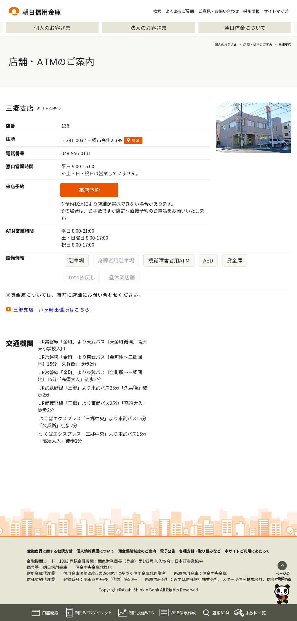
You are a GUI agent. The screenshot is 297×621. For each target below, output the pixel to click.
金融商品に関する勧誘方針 (50, 551)
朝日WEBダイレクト (93, 612)
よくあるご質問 (180, 11)
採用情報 (251, 11)
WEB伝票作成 (183, 612)
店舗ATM (220, 612)
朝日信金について (245, 27)
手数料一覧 (255, 612)
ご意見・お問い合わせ (218, 11)
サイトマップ (276, 11)
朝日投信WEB (141, 612)
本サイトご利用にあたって (247, 551)
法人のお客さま (148, 27)
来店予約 (89, 189)
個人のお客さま (52, 27)
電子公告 (167, 551)
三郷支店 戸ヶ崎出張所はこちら (51, 309)
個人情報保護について (95, 551)
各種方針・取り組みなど (200, 551)
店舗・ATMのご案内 (257, 44)
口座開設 (50, 612)
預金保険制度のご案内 (137, 551)
